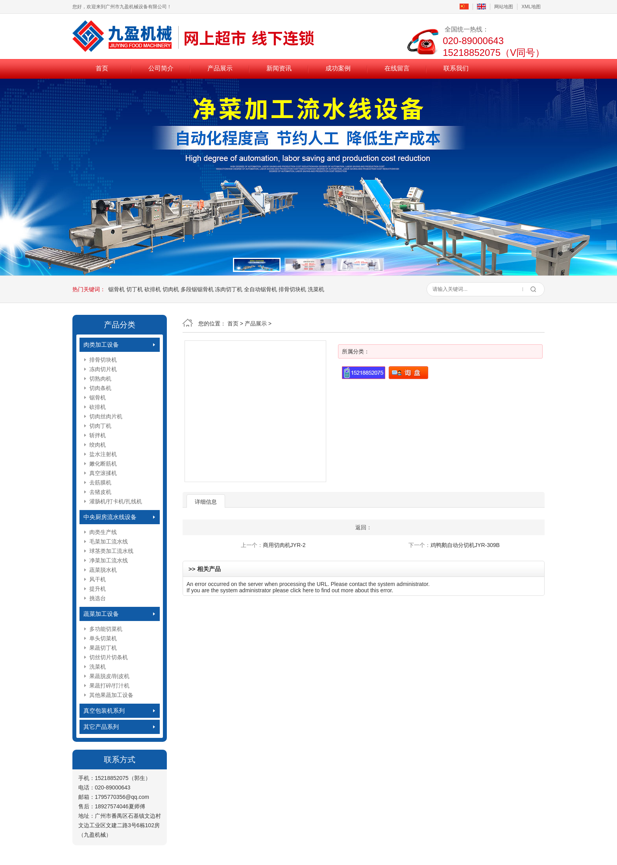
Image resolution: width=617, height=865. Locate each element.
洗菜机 (316, 289)
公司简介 (161, 68)
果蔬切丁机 (103, 648)
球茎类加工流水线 (111, 551)
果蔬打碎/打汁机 (109, 685)
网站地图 (503, 6)
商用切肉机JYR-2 (284, 545)
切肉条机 (100, 388)
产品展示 (220, 68)
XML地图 (531, 6)
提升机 (97, 589)
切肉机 (171, 289)
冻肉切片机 (103, 369)
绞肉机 (97, 445)
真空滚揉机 (103, 473)
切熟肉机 (100, 378)
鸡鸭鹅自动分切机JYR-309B (465, 545)
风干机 (97, 579)
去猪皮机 (100, 492)
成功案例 (338, 68)
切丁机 (134, 289)
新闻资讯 (279, 68)
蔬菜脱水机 (103, 570)
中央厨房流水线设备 (110, 517)
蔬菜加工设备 (101, 613)
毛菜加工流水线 (108, 541)
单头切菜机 (103, 638)
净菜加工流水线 (108, 560)
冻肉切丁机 (228, 289)
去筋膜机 (100, 482)
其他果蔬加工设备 (111, 695)
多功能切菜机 (105, 629)
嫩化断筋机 (103, 463)
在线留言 (397, 68)
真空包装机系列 (104, 710)
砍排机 (152, 289)
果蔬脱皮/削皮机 (109, 676)
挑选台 (97, 598)
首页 (102, 68)
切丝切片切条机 (108, 657)
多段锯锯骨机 (197, 289)
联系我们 (456, 68)
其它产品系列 (101, 726)
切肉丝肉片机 (105, 416)
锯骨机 (116, 289)
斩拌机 (97, 435)
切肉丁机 (100, 426)
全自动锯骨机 (260, 289)
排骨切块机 (292, 289)
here (308, 590)
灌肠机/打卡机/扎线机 (115, 501)
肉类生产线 (103, 532)
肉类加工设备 (101, 344)
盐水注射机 (103, 454)
